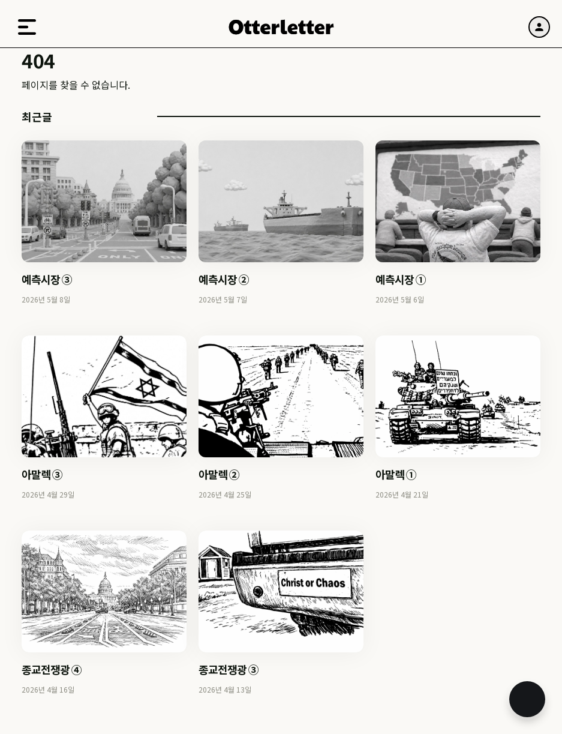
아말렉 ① (395, 474)
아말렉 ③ (42, 474)
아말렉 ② (219, 474)
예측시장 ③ (47, 279)
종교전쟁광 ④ (52, 669)
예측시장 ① (400, 279)
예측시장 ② (224, 279)
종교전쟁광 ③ (229, 669)
